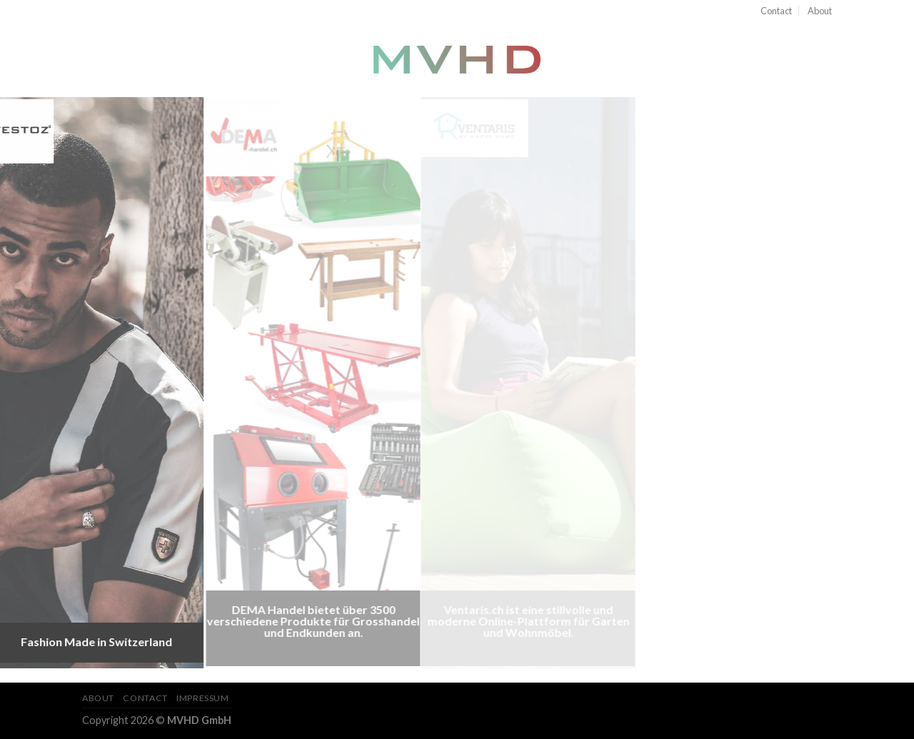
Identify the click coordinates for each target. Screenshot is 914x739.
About (820, 10)
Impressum (202, 698)
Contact (776, 10)
